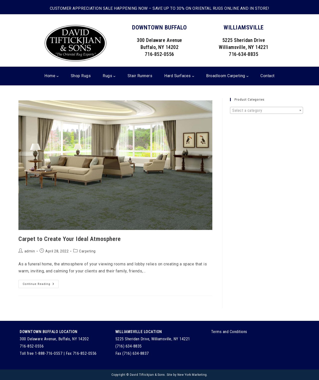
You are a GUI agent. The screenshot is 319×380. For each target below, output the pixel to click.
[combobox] (266, 110)
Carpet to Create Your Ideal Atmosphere (69, 238)
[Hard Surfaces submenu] (193, 76)
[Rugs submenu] (114, 76)
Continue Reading (41, 285)
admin (29, 251)
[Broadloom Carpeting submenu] (247, 76)
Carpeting (87, 251)
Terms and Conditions (229, 331)
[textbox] (266, 110)
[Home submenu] (57, 76)
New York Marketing (192, 375)
